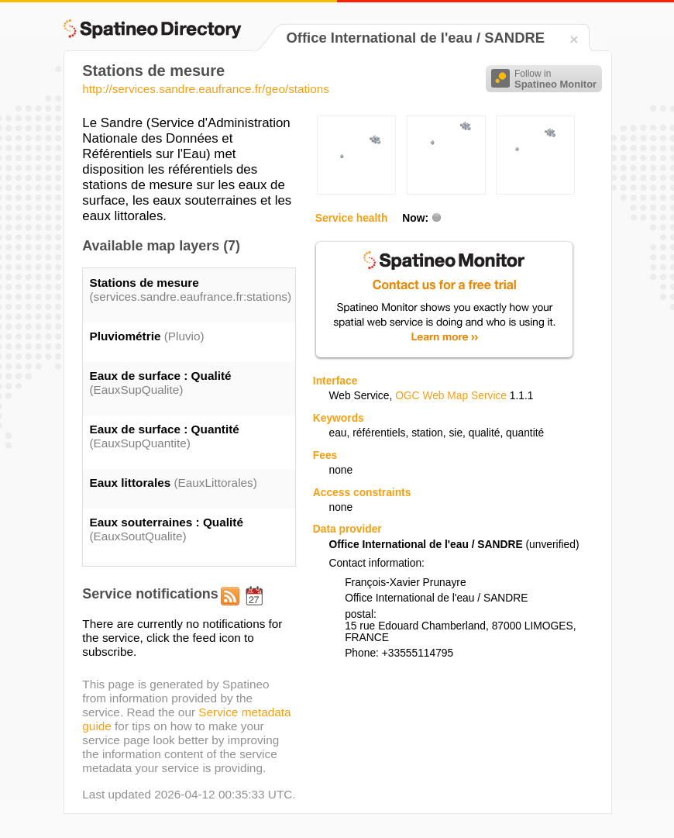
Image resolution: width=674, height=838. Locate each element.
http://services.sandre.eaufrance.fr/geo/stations (205, 88)
